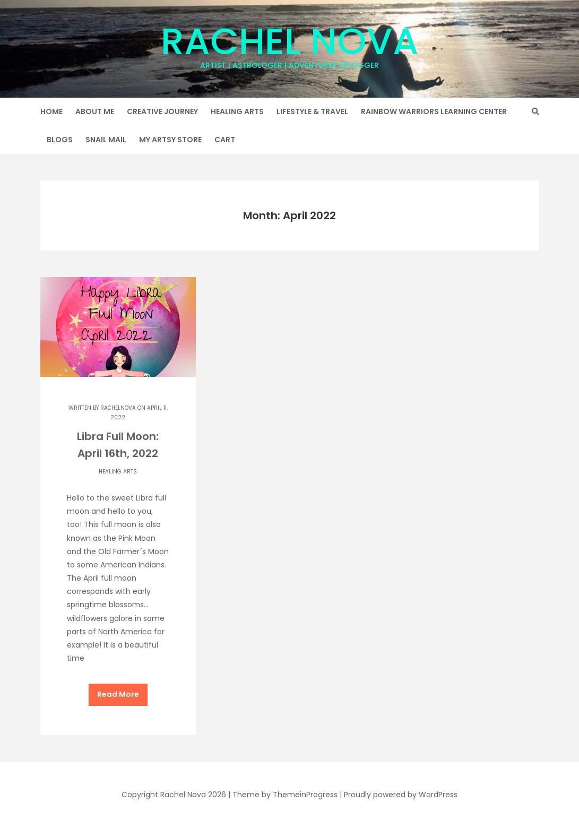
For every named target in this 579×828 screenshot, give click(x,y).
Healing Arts (237, 111)
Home (51, 111)
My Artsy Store (170, 139)
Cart (224, 139)
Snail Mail (105, 139)
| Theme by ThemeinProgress (283, 794)
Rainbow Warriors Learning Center (434, 111)
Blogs (60, 139)
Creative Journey (162, 111)
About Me (94, 111)
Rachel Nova (289, 43)
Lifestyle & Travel (312, 111)
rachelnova (118, 408)
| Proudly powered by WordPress (398, 794)
